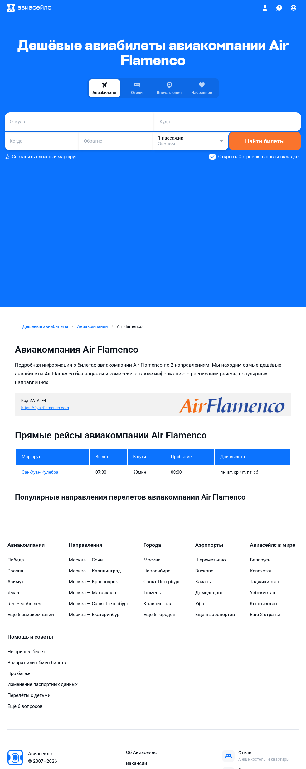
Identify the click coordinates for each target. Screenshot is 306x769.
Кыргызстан (263, 603)
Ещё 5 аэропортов (215, 614)
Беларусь (260, 560)
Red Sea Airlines (24, 603)
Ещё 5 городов (159, 614)
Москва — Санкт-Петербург (99, 603)
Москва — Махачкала (92, 592)
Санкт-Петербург (161, 582)
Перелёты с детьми (29, 695)
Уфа (199, 603)
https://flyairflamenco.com (45, 407)
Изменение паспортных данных (42, 684)
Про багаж (19, 673)
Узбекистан (262, 592)
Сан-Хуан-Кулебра (40, 472)
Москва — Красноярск (93, 582)
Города (152, 545)
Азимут (15, 582)
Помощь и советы (30, 637)
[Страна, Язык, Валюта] (293, 7)
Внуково (204, 571)
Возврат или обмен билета (36, 662)
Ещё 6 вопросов (25, 706)
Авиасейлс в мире (272, 545)
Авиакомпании (26, 545)
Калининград (157, 603)
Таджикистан (264, 582)
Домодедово (209, 592)
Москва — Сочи (86, 560)
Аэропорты (209, 545)
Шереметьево (210, 560)
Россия (15, 571)
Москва (151, 560)
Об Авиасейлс (141, 752)
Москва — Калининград (95, 571)
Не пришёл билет (26, 651)
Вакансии (136, 763)
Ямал (13, 592)
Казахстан (261, 571)
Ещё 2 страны (265, 614)
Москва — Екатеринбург (95, 614)
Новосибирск (158, 571)
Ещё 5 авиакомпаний (30, 614)
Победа (15, 560)
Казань (203, 582)
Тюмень (152, 592)
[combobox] (79, 121)
